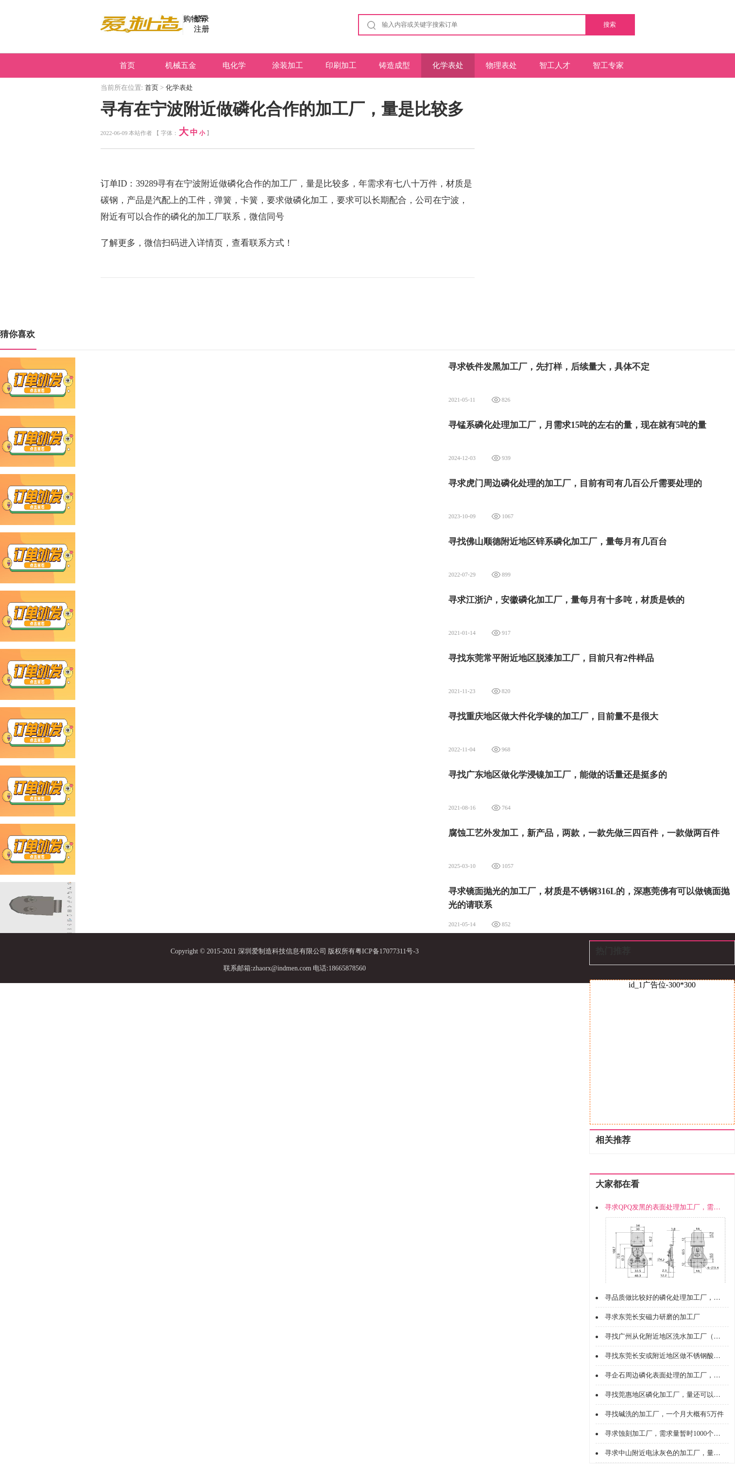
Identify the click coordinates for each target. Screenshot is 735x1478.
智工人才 (554, 65)
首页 (127, 65)
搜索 (609, 24)
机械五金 (180, 65)
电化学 (234, 65)
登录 (201, 19)
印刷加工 (341, 65)
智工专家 (608, 65)
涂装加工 (287, 65)
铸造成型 (394, 65)
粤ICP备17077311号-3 (387, 951)
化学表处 (447, 65)
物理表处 (501, 65)
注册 (201, 29)
